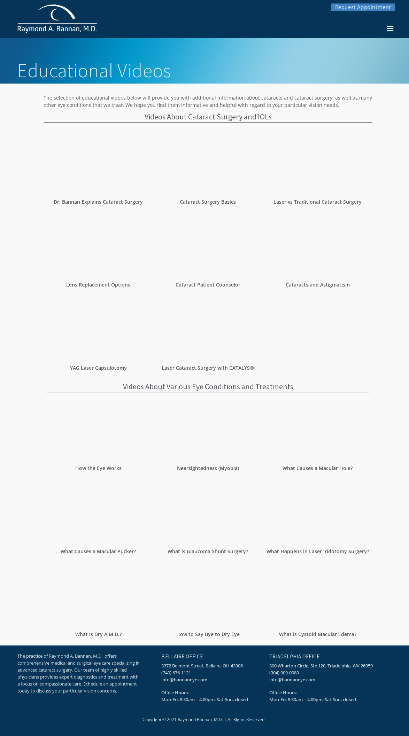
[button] (390, 29)
